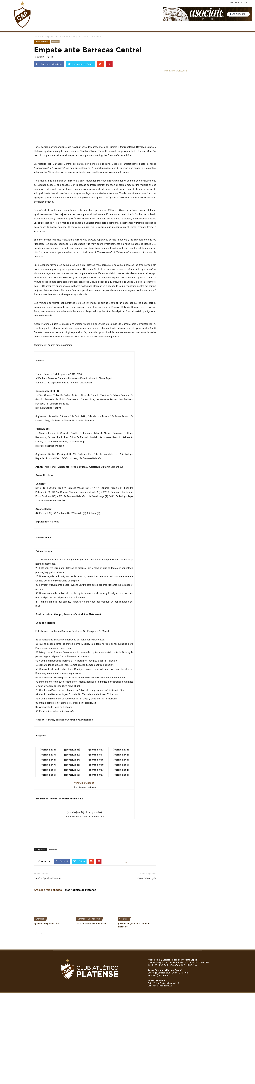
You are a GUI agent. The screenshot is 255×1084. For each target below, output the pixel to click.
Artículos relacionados (48, 889)
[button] (249, 27)
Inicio (36, 36)
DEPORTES (96, 27)
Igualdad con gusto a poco (47, 923)
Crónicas (66, 36)
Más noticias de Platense (80, 889)
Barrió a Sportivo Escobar (47, 878)
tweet (127, 862)
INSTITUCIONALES (60, 27)
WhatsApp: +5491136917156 (183, 965)
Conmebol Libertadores (88, 918)
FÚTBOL (81, 27)
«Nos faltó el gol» (146, 878)
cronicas (53, 849)
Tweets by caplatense (175, 70)
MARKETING (114, 27)
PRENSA (131, 27)
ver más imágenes (84, 782)
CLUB (41, 27)
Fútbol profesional (50, 36)
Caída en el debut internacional (91, 923)
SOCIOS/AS (147, 27)
